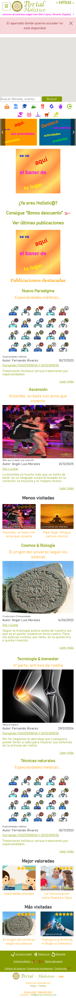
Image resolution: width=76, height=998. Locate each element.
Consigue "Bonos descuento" (38, 213)
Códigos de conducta (15, 968)
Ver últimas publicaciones (38, 223)
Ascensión (38, 390)
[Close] (71, 23)
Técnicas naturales (38, 761)
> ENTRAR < (65, 2)
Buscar (52, 99)
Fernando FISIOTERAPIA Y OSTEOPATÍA (30, 365)
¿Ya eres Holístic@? (38, 203)
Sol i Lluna (10, 468)
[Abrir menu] (6, 6)
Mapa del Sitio (45, 992)
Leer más (67, 381)
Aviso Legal (30, 992)
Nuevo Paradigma (38, 291)
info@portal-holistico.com (43, 995)
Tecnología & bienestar (38, 659)
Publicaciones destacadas (38, 280)
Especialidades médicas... (38, 297)
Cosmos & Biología (38, 546)
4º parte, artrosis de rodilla (38, 665)
